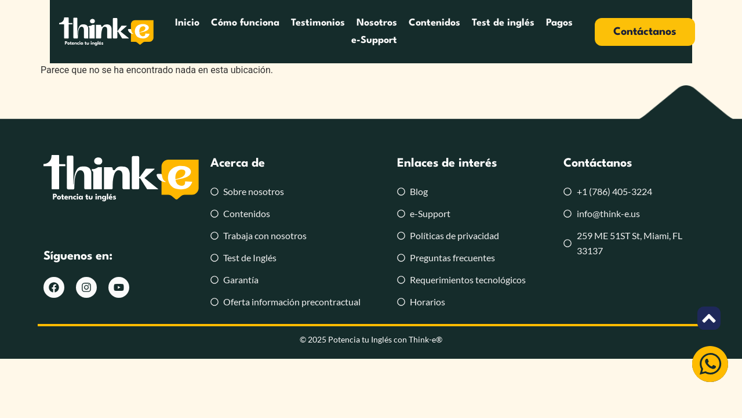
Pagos (560, 23)
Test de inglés (503, 23)
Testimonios (318, 23)
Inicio (188, 23)
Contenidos (435, 23)
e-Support (374, 40)
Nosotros (377, 23)
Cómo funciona (246, 23)
